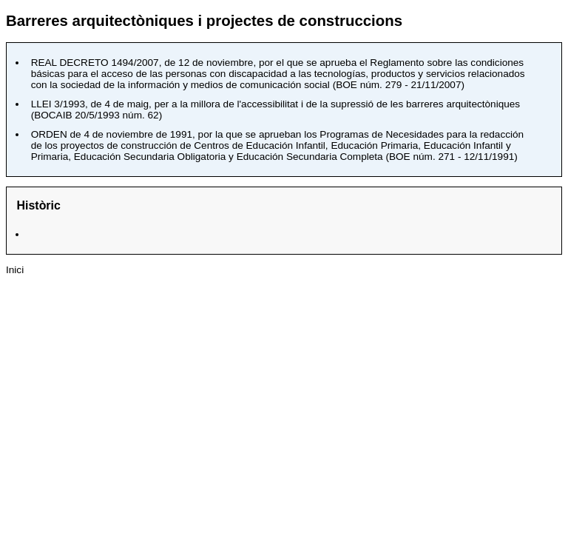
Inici (15, 269)
